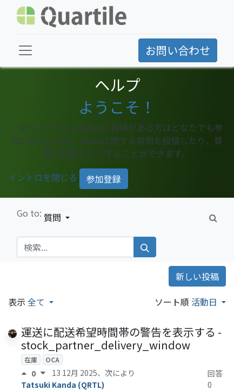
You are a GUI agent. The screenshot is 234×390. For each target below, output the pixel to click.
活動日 (205, 301)
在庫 (30, 359)
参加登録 (103, 178)
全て (37, 301)
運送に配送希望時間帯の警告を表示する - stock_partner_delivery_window (121, 338)
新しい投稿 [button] (197, 276)
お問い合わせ (177, 50)
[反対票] (43, 373)
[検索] (144, 247)
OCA (52, 359)
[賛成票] (26, 373)
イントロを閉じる (42, 177)
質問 (53, 217)
